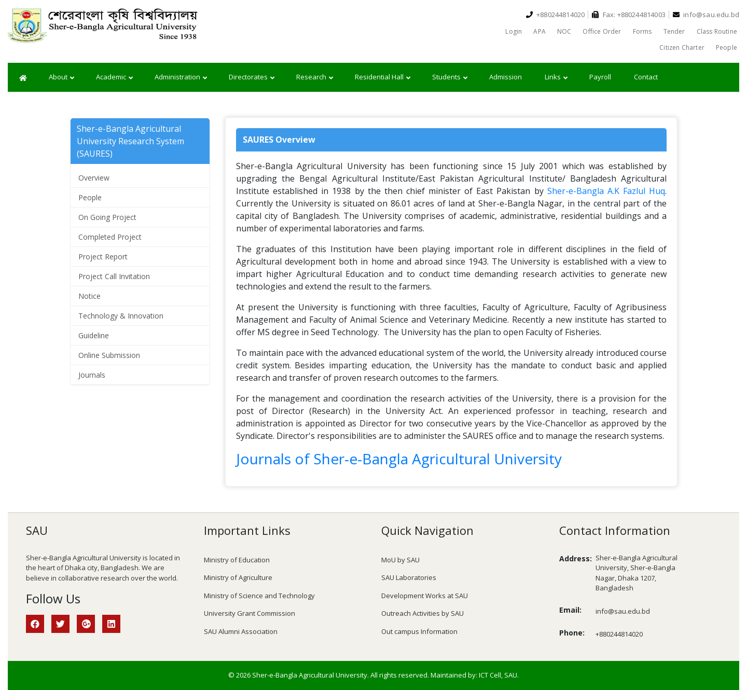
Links (556, 77)
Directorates (251, 77)
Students (449, 77)
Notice (89, 296)
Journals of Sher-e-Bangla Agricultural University (399, 458)
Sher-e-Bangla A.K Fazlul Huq (606, 191)
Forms (642, 31)
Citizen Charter (681, 47)
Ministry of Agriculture (238, 577)
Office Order (602, 31)
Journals (91, 375)
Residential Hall (382, 77)
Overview (93, 178)
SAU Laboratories (408, 577)
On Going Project (107, 217)
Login (513, 31)
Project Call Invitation (114, 276)
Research (314, 77)
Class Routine (717, 31)
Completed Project (110, 237)
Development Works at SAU (424, 595)
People (726, 47)
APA (539, 31)
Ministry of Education (237, 559)
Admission (505, 76)
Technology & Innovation (120, 316)
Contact (646, 76)
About (61, 77)
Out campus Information (419, 631)
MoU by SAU (400, 559)
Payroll (600, 76)
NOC (564, 31)
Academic (114, 77)
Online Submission (109, 355)
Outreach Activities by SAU (422, 613)
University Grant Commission (249, 613)
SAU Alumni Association (241, 631)
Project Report (103, 256)
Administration (181, 77)
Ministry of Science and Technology (259, 595)
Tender (674, 31)
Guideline (93, 335)
